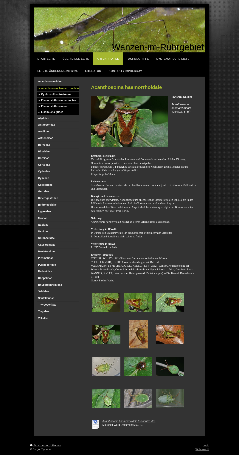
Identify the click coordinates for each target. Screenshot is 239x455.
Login (206, 445)
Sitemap (56, 445)
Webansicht (202, 449)
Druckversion (40, 445)
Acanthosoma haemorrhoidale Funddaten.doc (128, 421)
